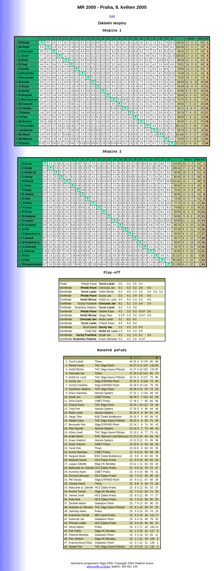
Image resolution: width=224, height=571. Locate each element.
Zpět (112, 16)
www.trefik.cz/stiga (98, 566)
